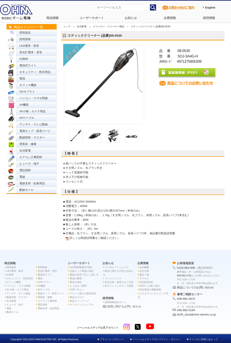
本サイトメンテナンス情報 (119, 285)
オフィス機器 (27, 85)
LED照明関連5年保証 (81, 267)
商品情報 (52, 18)
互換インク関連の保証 (82, 271)
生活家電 (25, 150)
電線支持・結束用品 (32, 183)
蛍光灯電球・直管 (30, 52)
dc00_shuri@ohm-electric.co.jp (196, 314)
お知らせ (131, 18)
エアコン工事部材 (30, 157)
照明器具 (25, 32)
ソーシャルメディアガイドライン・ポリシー (156, 339)
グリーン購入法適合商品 (83, 293)
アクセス (144, 278)
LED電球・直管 (29, 45)
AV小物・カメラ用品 (32, 111)
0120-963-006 (186, 267)
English (210, 7)
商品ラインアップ (79, 301)
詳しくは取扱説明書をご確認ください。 (95, 238)
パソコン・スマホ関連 (33, 98)
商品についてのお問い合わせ (195, 287)
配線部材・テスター (32, 137)
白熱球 (23, 58)
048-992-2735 (184, 275)
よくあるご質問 (78, 285)
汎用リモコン (77, 289)
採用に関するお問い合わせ (124, 306)
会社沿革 (144, 271)
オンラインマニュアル (82, 304)
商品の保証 (76, 282)
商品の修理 (76, 278)
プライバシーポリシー (112, 339)
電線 (22, 176)
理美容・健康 (27, 144)
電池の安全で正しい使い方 (84, 274)
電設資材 (25, 170)
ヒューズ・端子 (29, 163)
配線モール (26, 189)
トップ (66, 26)
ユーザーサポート (92, 18)
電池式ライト (27, 65)
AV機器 (24, 104)
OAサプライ (27, 91)
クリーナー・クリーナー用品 (108, 26)
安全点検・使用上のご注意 (119, 282)
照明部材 (25, 39)
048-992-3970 (186, 298)
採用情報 (209, 18)
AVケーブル (26, 117)
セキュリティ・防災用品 (35, 72)
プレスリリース (113, 278)
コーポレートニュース (117, 267)
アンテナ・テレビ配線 (33, 124)
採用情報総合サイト (115, 302)
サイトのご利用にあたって (203, 339)
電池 (22, 78)
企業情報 (170, 18)
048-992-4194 (186, 310)
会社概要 (144, 267)
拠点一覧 (144, 274)
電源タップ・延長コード (35, 131)
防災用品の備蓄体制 (150, 289)
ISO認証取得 (146, 282)
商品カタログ (77, 297)
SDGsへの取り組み (149, 285)
